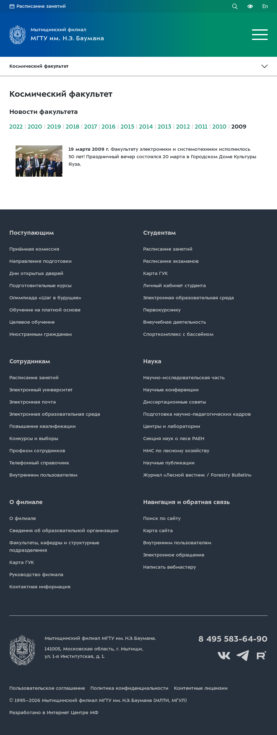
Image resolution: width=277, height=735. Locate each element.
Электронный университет (41, 389)
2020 (35, 126)
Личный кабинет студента (174, 285)
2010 (219, 126)
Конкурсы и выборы (33, 438)
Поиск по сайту (162, 518)
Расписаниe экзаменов (171, 261)
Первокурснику (162, 309)
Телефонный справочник (39, 462)
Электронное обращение (173, 554)
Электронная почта (32, 401)
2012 (183, 126)
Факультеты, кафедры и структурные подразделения (54, 546)
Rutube (261, 655)
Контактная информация (39, 586)
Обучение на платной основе (44, 309)
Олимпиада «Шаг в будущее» (45, 297)
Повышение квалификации (42, 426)
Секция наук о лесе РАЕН (173, 438)
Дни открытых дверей (36, 273)
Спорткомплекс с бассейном (178, 334)
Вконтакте (224, 655)
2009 (238, 126)
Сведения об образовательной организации (64, 530)
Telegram (242, 655)
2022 (16, 126)
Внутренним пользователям (43, 475)
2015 (127, 126)
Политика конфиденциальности (129, 688)
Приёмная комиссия (34, 249)
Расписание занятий (41, 6)
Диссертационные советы (174, 401)
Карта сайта (158, 530)
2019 (54, 126)
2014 (146, 126)
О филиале (22, 518)
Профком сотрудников (37, 450)
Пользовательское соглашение (47, 688)
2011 (201, 126)
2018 (72, 126)
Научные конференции (171, 389)
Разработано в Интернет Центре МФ (53, 712)
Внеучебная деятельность (174, 322)
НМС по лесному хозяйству (176, 450)
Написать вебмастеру (169, 567)
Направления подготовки (40, 261)
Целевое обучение (32, 322)
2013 (164, 126)
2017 (90, 126)
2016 (109, 126)
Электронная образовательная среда (188, 297)
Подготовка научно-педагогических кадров (197, 414)
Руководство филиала (36, 574)
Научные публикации (169, 462)
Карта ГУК (155, 273)
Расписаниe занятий (167, 249)
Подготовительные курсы (40, 285)
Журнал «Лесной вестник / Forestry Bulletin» (197, 475)
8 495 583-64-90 (233, 639)
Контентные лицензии (201, 688)
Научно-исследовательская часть (184, 377)
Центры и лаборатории (171, 426)
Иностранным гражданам (40, 334)
